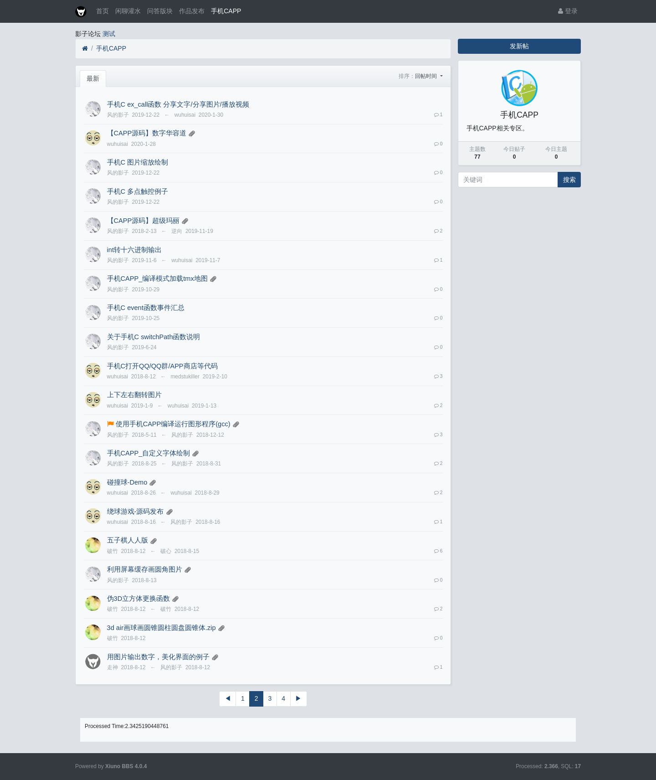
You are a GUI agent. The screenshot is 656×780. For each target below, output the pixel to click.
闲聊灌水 (128, 11)
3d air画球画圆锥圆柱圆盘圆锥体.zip (161, 627)
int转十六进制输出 (134, 249)
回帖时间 (426, 76)
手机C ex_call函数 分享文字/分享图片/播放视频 (178, 104)
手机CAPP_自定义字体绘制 (148, 453)
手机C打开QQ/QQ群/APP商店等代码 (162, 366)
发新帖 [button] (519, 46)
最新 (93, 78)
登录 (568, 11)
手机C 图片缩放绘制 (138, 162)
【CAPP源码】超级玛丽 (143, 220)
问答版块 (160, 11)
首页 (102, 11)
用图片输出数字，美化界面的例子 (158, 657)
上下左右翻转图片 (134, 394)
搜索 (569, 179)
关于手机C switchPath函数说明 (153, 337)
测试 (108, 33)
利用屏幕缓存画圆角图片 (144, 569)
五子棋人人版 (127, 540)
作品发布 (192, 11)
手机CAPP (226, 11)
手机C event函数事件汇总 (145, 307)
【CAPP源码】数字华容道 (147, 133)
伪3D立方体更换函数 (138, 598)
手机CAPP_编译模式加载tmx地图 (157, 278)
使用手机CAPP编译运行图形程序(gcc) (173, 424)
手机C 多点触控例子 (138, 191)
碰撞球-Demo (127, 482)
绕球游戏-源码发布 (135, 511)
